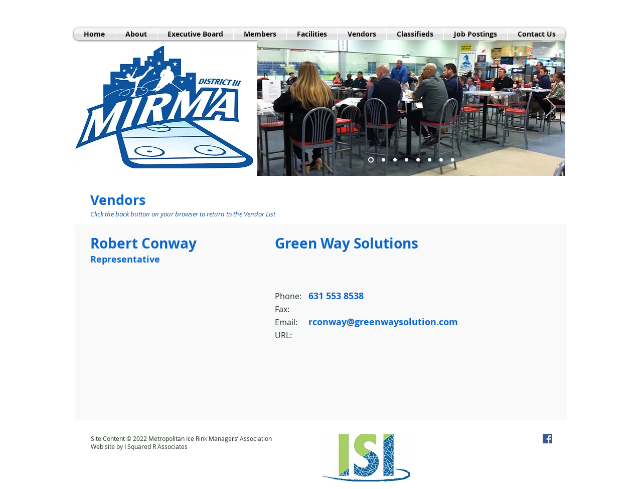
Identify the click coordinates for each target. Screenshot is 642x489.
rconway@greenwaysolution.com (383, 322)
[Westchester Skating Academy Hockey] (452, 160)
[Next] (551, 107)
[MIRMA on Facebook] (547, 438)
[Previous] (270, 107)
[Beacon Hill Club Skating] (406, 160)
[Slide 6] (441, 160)
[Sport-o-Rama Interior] (383, 160)
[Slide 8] (418, 160)
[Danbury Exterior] (429, 160)
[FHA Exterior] (395, 160)
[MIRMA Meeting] (371, 160)
